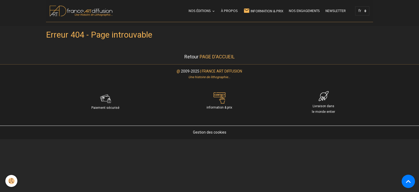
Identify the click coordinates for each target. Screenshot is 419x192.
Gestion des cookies (209, 132)
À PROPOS (229, 10)
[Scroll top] (408, 181)
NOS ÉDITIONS (200, 10)
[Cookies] (11, 181)
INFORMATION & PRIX (263, 11)
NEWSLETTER (335, 10)
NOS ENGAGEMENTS (304, 10)
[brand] (82, 11)
